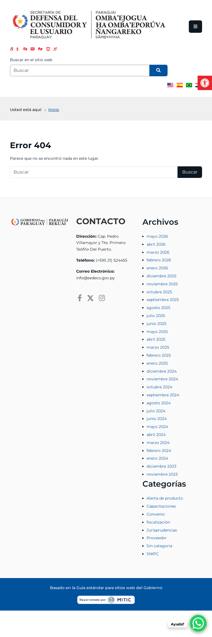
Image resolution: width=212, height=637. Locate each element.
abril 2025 (156, 339)
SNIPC (153, 553)
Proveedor (157, 537)
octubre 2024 (159, 386)
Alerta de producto (165, 498)
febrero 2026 (159, 259)
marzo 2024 (158, 442)
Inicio (53, 109)
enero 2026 (157, 267)
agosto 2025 (158, 307)
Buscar (189, 172)
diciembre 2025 (161, 275)
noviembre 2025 (162, 283)
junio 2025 (156, 323)
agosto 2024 (159, 402)
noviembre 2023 (162, 474)
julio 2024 (156, 410)
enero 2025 (157, 363)
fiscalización (158, 522)
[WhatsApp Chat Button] (198, 623)
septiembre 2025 (163, 299)
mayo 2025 (157, 331)
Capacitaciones (161, 506)
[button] (205, 83)
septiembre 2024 (163, 394)
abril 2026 (156, 244)
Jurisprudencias (162, 530)
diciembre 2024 (162, 371)
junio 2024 (157, 418)
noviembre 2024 (162, 378)
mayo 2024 (157, 426)
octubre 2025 (159, 291)
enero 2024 (157, 458)
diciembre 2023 (161, 466)
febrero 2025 (159, 355)
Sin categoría (159, 545)
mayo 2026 (157, 236)
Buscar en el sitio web (31, 59)
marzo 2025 (158, 347)
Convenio (156, 514)
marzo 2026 (158, 252)
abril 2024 (156, 434)
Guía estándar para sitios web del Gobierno (119, 587)
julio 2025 (156, 315)
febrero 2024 (159, 450)
